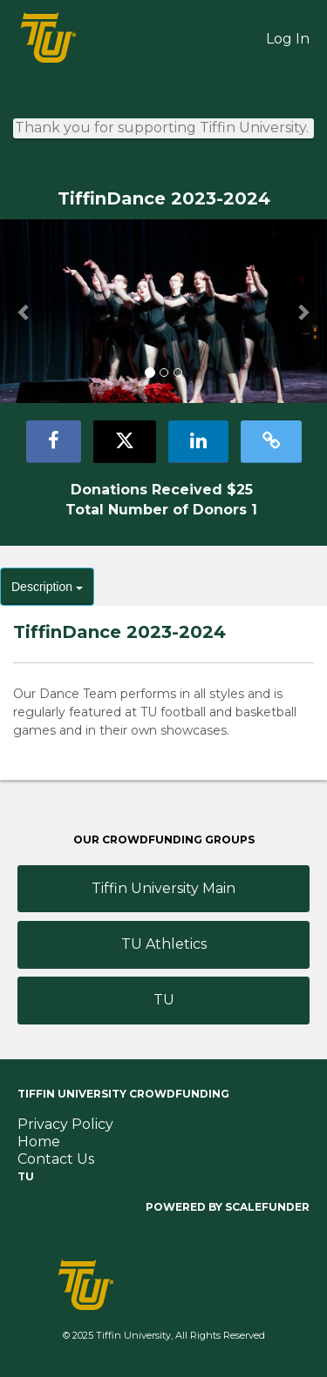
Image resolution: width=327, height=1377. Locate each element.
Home (38, 1141)
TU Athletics (164, 944)
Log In (288, 38)
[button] (24, 312)
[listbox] (163, 311)
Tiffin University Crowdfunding (123, 1093)
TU (163, 999)
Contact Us (55, 1159)
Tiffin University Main (163, 888)
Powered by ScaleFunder (228, 1206)
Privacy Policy (65, 1124)
